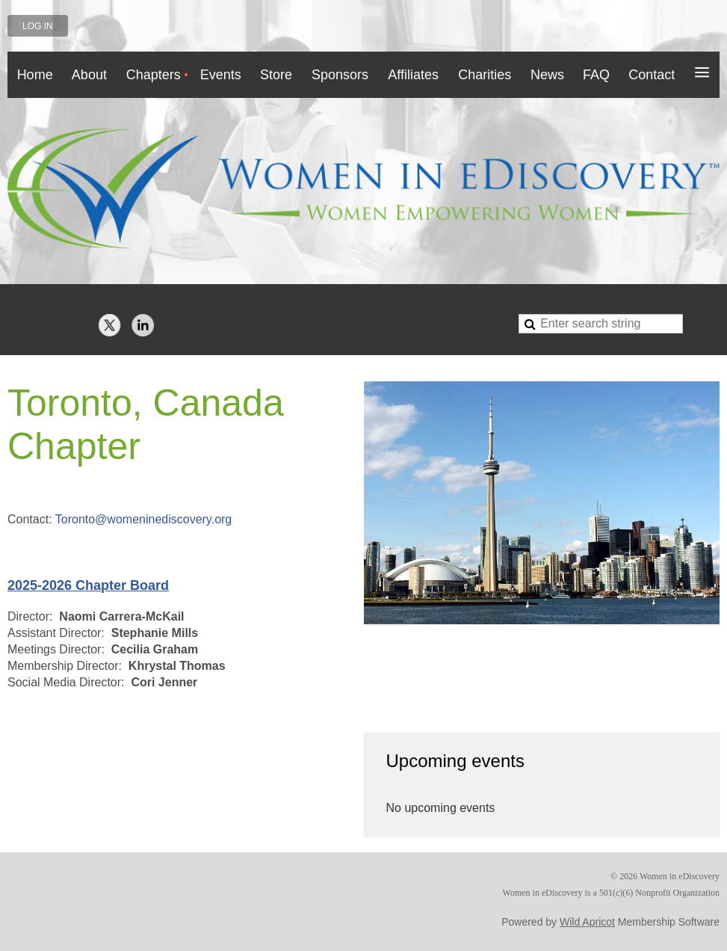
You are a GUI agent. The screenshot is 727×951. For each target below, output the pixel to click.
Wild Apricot (587, 922)
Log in (37, 26)
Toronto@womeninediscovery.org (143, 519)
